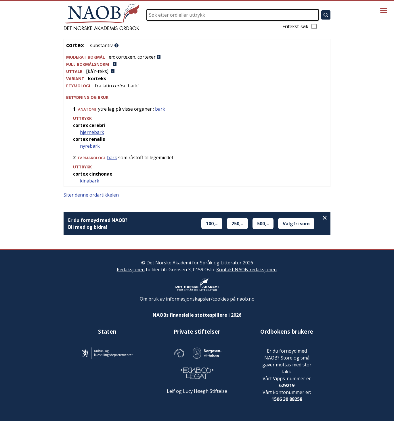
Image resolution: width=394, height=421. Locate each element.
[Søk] (325, 15)
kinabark (89, 181)
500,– (263, 223)
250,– (237, 223)
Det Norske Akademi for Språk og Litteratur (194, 262)
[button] (197, 57)
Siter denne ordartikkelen (91, 195)
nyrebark (90, 146)
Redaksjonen (131, 269)
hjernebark (92, 132)
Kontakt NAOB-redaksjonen (246, 269)
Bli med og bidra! (87, 227)
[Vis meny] (384, 10)
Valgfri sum (296, 223)
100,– (212, 223)
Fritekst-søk (300, 26)
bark (160, 109)
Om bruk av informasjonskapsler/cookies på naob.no (197, 299)
